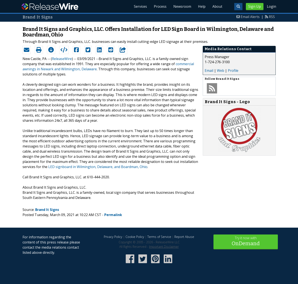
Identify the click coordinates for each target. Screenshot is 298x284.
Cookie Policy (135, 237)
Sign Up (254, 6)
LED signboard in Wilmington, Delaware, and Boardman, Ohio (97, 166)
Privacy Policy (113, 237)
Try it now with (245, 241)
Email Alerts (250, 16)
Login (271, 6)
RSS (272, 16)
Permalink (113, 214)
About (217, 6)
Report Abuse (184, 237)
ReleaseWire (49, 6)
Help (202, 6)
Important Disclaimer (164, 247)
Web (220, 70)
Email (209, 70)
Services (140, 6)
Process (160, 6)
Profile (233, 70)
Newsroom (182, 6)
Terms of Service (159, 237)
